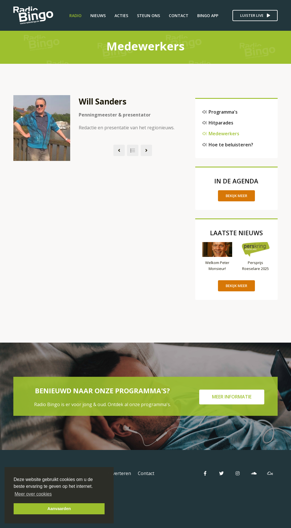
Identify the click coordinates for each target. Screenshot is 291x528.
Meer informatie (231, 397)
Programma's (220, 112)
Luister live (255, 15)
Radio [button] (75, 15)
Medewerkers (220, 133)
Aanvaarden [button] (59, 508)
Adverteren (119, 473)
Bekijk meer (236, 195)
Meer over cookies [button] (33, 494)
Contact (178, 15)
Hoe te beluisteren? (227, 145)
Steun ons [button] (148, 15)
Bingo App (207, 15)
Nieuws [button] (98, 15)
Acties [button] (121, 15)
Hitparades (217, 123)
